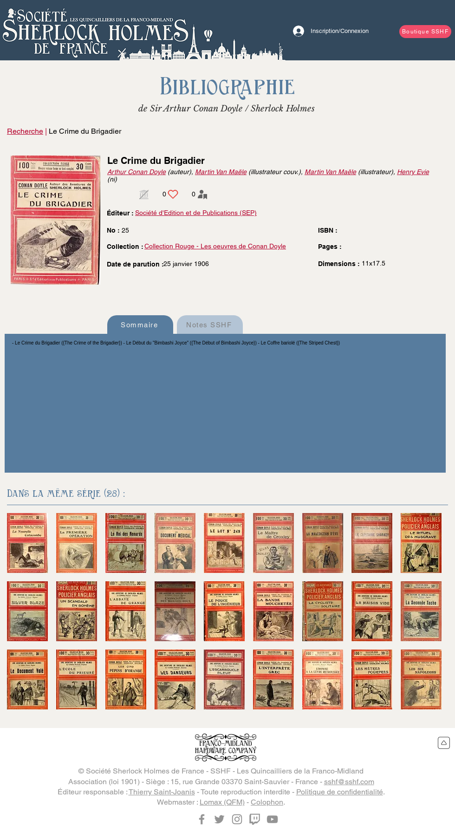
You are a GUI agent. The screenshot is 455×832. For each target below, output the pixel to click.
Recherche (25, 131)
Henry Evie (413, 172)
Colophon (267, 802)
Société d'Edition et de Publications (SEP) (196, 212)
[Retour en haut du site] (444, 743)
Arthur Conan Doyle (136, 172)
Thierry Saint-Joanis (162, 791)
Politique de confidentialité (339, 791)
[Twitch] (254, 819)
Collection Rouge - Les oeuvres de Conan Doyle (215, 246)
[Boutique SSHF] (425, 31)
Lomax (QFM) (222, 802)
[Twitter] (219, 819)
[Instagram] (237, 819)
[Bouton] (95, 30)
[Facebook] (201, 819)
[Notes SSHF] (210, 324)
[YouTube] (272, 819)
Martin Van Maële (221, 172)
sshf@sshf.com (349, 781)
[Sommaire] (140, 324)
